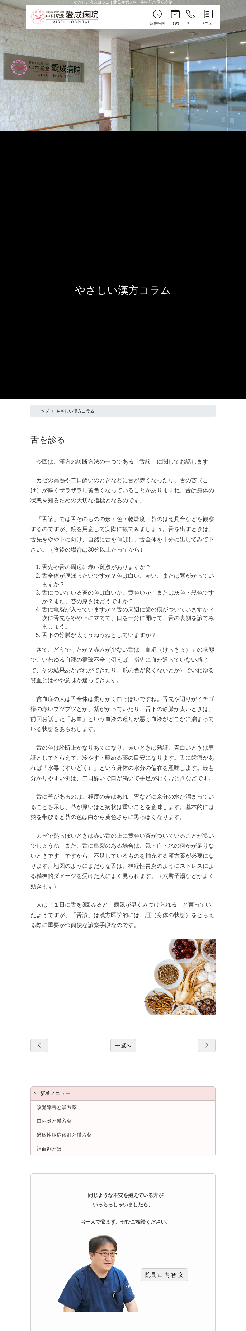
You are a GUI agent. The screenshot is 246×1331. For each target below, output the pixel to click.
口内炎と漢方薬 (54, 1121)
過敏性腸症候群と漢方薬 (64, 1135)
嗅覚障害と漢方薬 (57, 1107)
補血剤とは (49, 1149)
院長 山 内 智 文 (164, 1275)
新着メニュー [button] (52, 1093)
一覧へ (123, 1045)
